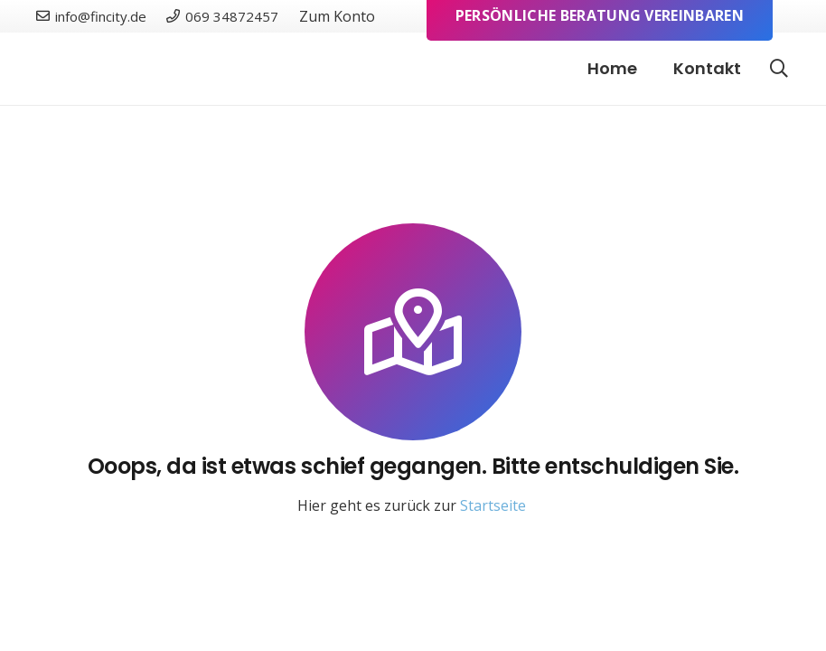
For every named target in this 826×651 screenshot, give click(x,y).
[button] (779, 69)
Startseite (493, 505)
